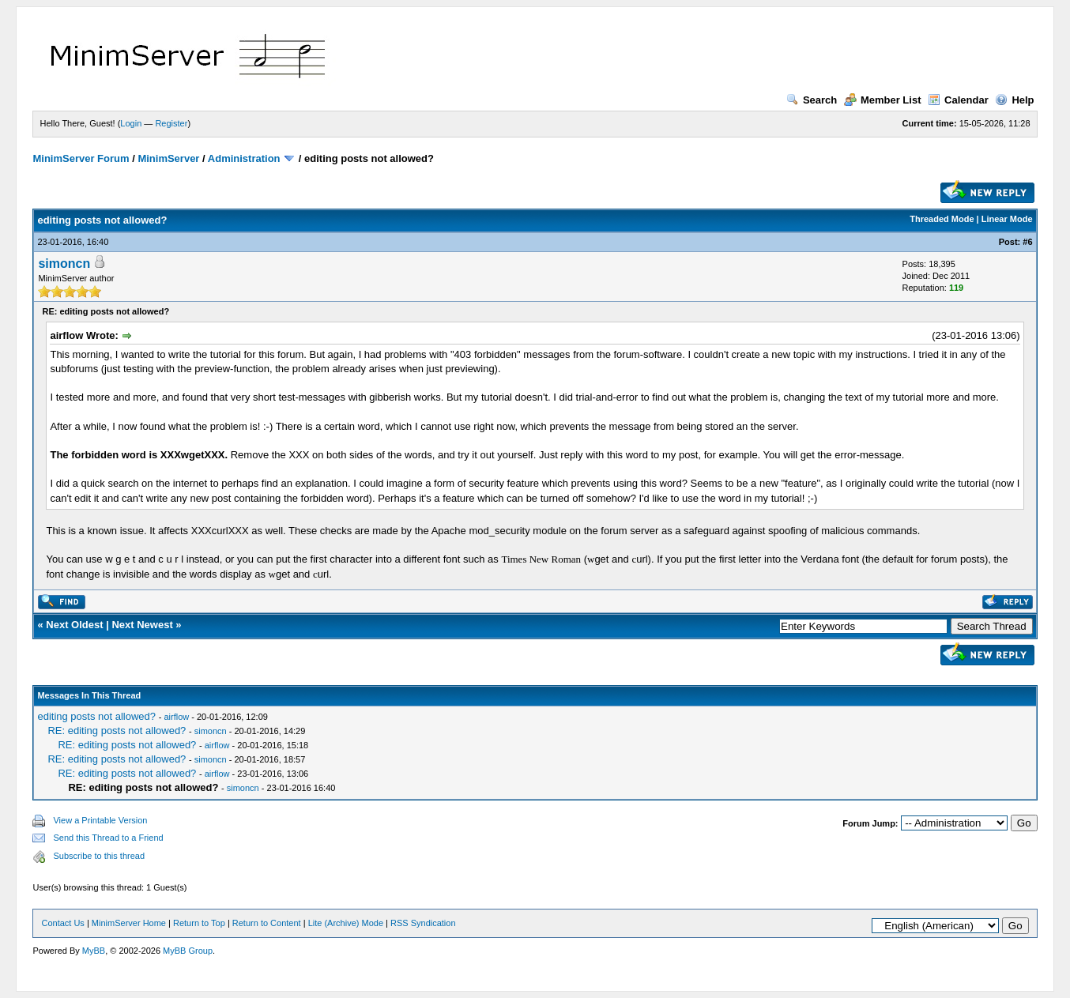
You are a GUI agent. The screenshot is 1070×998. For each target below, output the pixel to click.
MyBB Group (188, 950)
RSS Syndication (423, 923)
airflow (176, 716)
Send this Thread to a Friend (108, 837)
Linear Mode (1007, 219)
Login (130, 123)
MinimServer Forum (80, 158)
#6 (1027, 242)
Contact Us (62, 923)
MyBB (93, 950)
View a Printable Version (100, 820)
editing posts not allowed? (96, 716)
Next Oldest (74, 625)
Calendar (958, 100)
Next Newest (141, 625)
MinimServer (168, 158)
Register (171, 123)
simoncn (64, 263)
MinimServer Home (129, 923)
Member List (882, 100)
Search (811, 100)
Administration (244, 158)
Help (1014, 100)
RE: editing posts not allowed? (116, 730)
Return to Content (266, 923)
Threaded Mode (942, 219)
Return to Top (199, 923)
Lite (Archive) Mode (345, 923)
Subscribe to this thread (99, 856)
